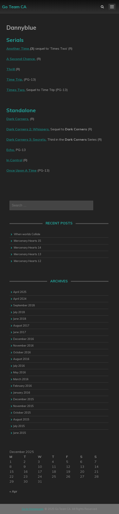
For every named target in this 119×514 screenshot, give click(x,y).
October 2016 (22, 352)
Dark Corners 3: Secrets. (26, 139)
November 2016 (23, 345)
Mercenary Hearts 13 (27, 254)
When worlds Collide (27, 234)
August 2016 (21, 359)
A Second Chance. (21, 59)
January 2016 (21, 392)
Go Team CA (14, 6)
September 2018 (24, 305)
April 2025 (19, 292)
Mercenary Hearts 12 (27, 261)
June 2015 (19, 432)
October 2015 (22, 412)
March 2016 (21, 379)
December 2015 (23, 399)
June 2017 (19, 332)
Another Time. (18, 48)
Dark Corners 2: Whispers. (28, 129)
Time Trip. (14, 79)
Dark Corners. (17, 119)
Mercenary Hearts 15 (27, 240)
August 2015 (21, 419)
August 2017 (21, 325)
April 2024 (19, 298)
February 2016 (22, 385)
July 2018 (19, 312)
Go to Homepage (32, 508)
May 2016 (19, 372)
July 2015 (19, 426)
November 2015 (23, 406)
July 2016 (19, 365)
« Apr (13, 491)
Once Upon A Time (21, 170)
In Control (14, 160)
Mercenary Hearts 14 (27, 247)
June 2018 (19, 318)
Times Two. (15, 90)
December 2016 (23, 339)
